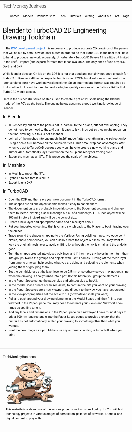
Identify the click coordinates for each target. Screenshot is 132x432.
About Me (104, 16)
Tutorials (75, 16)
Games (14, 16)
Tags (126, 16)
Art (117, 16)
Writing (89, 16)
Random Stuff (46, 16)
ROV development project (28, 48)
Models (28, 16)
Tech (62, 16)
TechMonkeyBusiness (24, 6)
